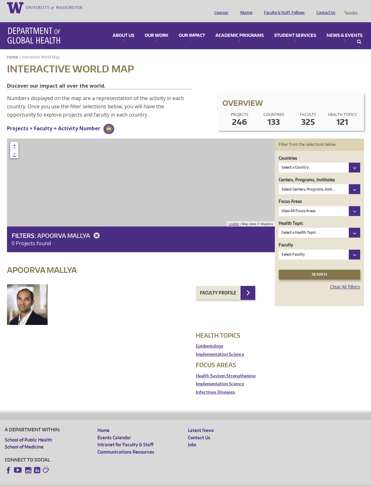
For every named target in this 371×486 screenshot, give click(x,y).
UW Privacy (89, 481)
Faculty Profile (218, 284)
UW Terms (114, 481)
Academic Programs (239, 26)
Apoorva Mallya (69, 226)
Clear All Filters (345, 278)
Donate (350, 7)
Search (359, 33)
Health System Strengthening (225, 367)
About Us (123, 26)
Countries (288, 149)
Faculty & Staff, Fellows (282, 7)
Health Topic (291, 214)
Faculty (286, 236)
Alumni (244, 7)
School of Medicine (24, 438)
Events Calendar (114, 428)
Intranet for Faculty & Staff (125, 435)
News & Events (344, 26)
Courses (220, 7)
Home (12, 48)
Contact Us (324, 7)
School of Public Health (28, 431)
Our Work (156, 26)
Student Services (295, 26)
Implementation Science (220, 345)
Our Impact (192, 26)
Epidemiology (209, 337)
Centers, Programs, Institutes (307, 170)
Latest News (201, 421)
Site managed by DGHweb (152, 481)
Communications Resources (125, 443)
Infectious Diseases (215, 383)
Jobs (192, 435)
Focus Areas (290, 192)
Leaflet (234, 215)
